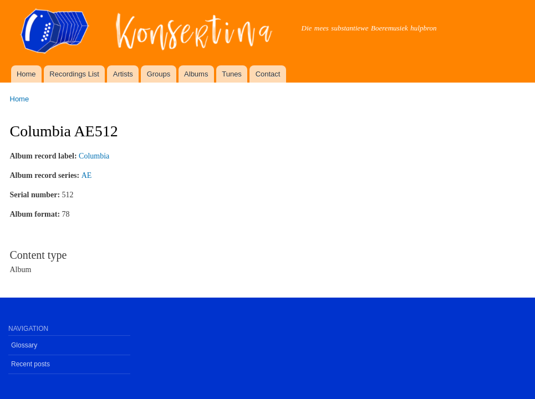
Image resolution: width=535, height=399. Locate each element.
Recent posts (30, 364)
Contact (268, 74)
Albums (196, 74)
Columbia (94, 156)
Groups (159, 74)
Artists (123, 74)
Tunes (232, 74)
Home (26, 74)
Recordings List (74, 74)
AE (86, 175)
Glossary (24, 345)
